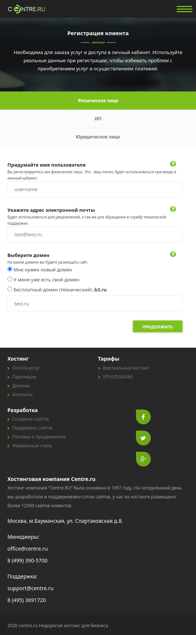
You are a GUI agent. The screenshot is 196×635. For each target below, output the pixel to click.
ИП (98, 119)
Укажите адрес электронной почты (51, 210)
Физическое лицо (98, 100)
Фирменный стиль (32, 445)
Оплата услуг (26, 368)
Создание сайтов (30, 419)
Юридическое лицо (98, 137)
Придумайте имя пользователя (46, 164)
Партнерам (24, 377)
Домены (21, 385)
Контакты (22, 394)
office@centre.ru (27, 548)
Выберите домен (28, 255)
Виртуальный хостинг (126, 368)
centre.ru (27, 9)
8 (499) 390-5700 (27, 560)
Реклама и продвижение (38, 437)
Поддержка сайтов (32, 428)
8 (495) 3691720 (26, 600)
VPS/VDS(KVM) (118, 377)
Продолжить (158, 327)
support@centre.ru (30, 588)
